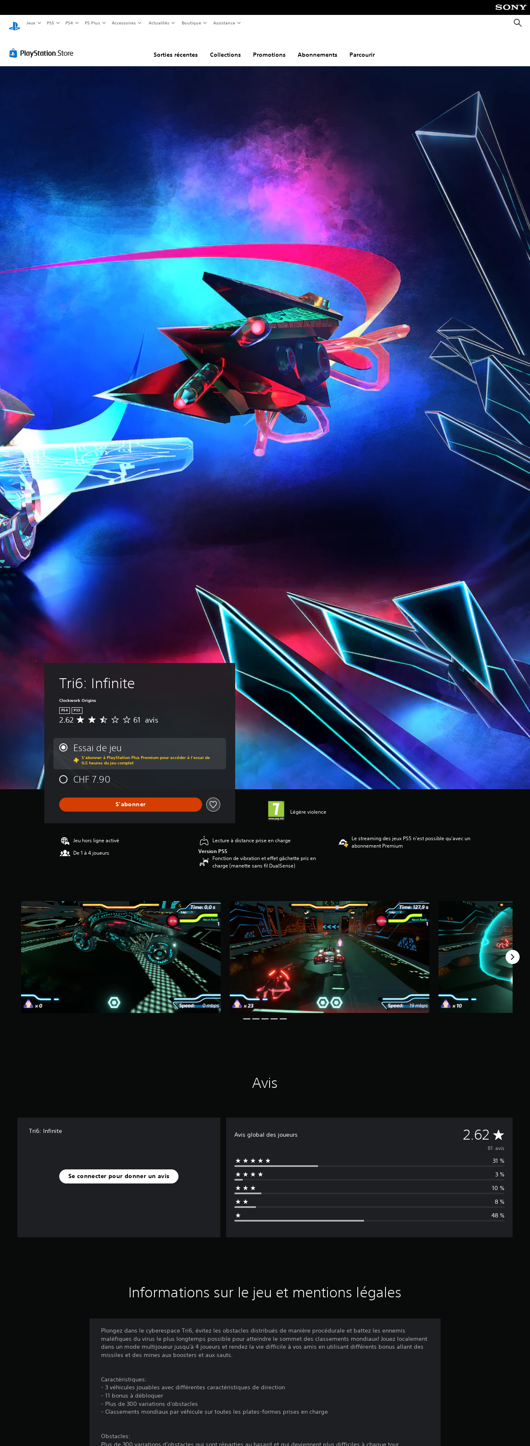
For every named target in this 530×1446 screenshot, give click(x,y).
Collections (225, 47)
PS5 (51, 23)
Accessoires (124, 23)
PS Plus (92, 23)
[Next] (513, 949)
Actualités (158, 23)
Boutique (191, 23)
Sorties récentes (176, 47)
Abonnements (317, 47)
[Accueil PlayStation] (14, 23)
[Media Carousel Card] (121, 949)
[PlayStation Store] (43, 45)
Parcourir (362, 47)
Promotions (269, 47)
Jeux (31, 23)
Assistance (224, 23)
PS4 (69, 23)
